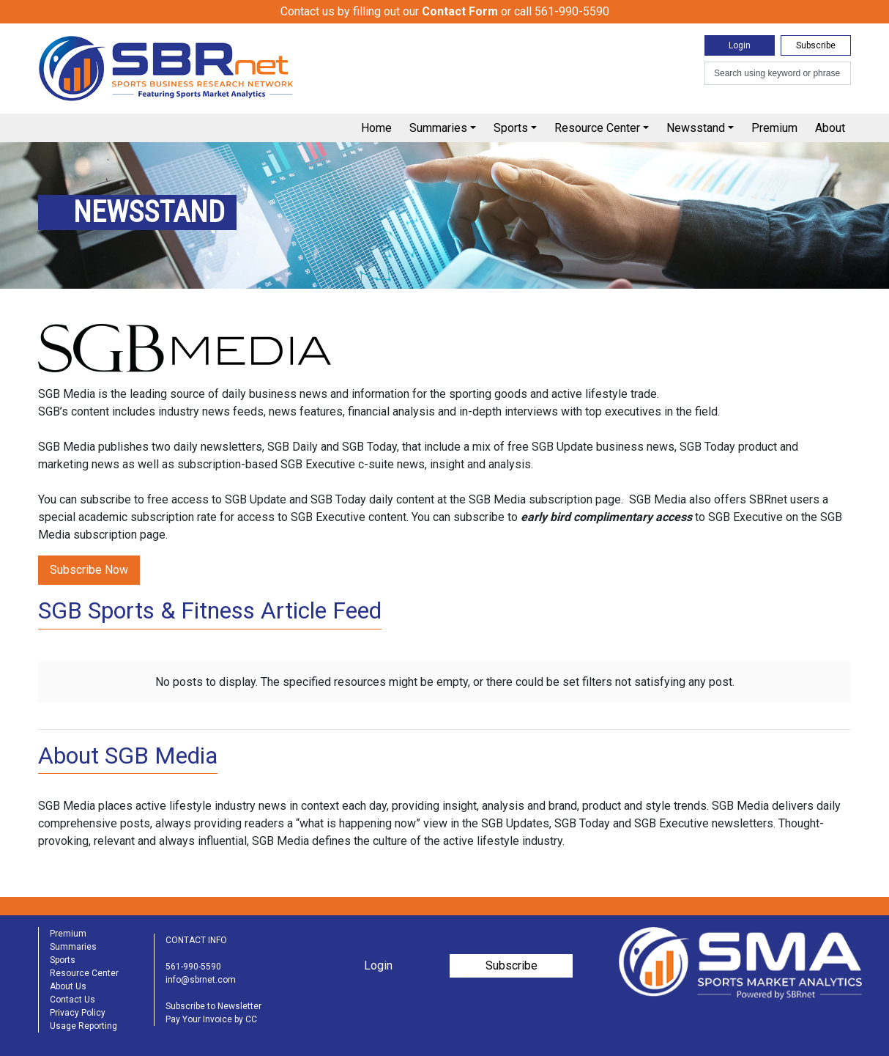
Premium (774, 128)
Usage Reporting (83, 1026)
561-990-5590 (193, 966)
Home (376, 128)
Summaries (438, 128)
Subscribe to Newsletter (213, 1006)
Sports (511, 128)
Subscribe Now (89, 570)
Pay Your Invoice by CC (211, 1019)
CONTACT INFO (196, 940)
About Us (68, 986)
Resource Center (597, 128)
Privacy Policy (77, 1013)
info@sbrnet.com (200, 980)
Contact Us (72, 999)
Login (740, 45)
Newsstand (695, 128)
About (830, 128)
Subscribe (816, 45)
